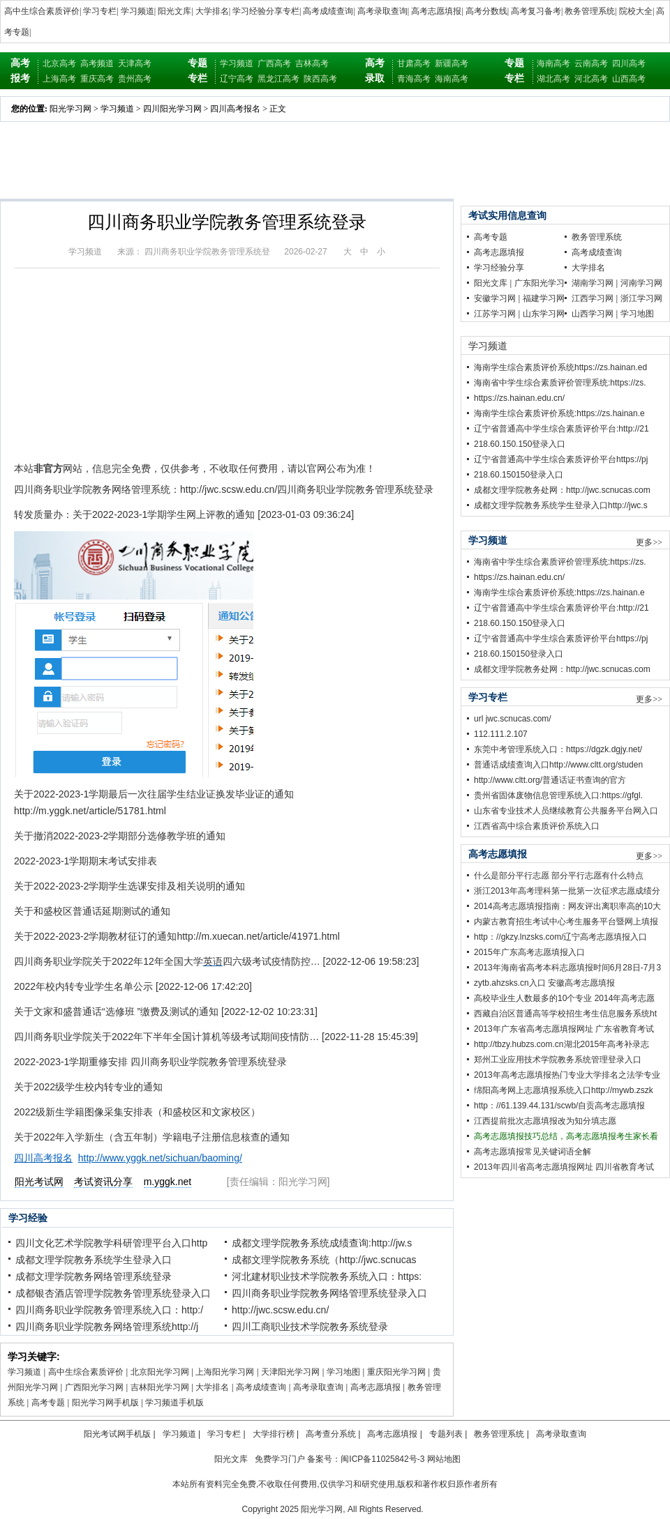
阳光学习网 (70, 109)
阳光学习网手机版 (105, 1402)
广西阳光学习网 (94, 1387)
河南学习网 (641, 283)
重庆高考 (97, 79)
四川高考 (629, 63)
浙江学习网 (641, 298)
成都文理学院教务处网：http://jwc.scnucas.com (562, 490)
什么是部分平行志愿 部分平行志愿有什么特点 (558, 875)
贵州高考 (134, 79)
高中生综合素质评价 (42, 11)
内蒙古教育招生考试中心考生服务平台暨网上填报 (566, 921)
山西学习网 (592, 314)
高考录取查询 (382, 11)
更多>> (649, 542)
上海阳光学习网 (224, 1372)
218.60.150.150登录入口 (519, 444)
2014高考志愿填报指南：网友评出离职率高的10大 (567, 906)
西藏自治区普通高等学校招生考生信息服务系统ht (565, 1013)
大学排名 (212, 11)
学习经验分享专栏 (265, 11)
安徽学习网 (495, 298)
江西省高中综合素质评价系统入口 (537, 826)
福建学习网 (544, 298)
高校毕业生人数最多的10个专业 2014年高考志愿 (564, 998)
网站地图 (444, 1459)
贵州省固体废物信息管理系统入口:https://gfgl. (558, 795)
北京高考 (59, 63)
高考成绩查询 (328, 11)
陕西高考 (320, 79)
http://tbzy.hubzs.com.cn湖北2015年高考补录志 (561, 1044)
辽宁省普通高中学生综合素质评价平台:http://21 (561, 429)
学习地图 (343, 1372)
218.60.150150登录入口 (518, 475)
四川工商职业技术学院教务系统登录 (310, 1326)
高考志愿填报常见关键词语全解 (532, 1152)
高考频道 (97, 63)
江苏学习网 (495, 314)
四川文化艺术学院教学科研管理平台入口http (111, 1243)
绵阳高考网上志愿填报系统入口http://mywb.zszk (563, 1090)
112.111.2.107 (501, 734)
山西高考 (629, 79)
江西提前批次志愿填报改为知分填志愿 (545, 1121)
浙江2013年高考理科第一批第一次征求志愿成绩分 (567, 891)
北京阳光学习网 (160, 1372)
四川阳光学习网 (172, 109)
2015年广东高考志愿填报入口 (529, 952)
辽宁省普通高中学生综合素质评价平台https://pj (561, 459)
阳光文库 (174, 11)
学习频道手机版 (174, 1402)
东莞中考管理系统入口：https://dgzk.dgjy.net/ (558, 749)
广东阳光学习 (539, 283)
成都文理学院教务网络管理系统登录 (93, 1276)
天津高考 (134, 63)
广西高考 (274, 63)
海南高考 (451, 79)
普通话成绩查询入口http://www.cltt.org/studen (558, 765)
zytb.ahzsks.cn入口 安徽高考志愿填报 (544, 983)
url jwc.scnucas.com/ (512, 719)
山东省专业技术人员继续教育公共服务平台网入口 (566, 811)
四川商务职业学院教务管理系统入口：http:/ (109, 1309)
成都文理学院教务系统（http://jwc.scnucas (324, 1259)
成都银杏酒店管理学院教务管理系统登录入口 (113, 1293)
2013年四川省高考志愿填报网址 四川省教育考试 (564, 1167)
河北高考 (591, 79)
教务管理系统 (590, 11)
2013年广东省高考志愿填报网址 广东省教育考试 (564, 1029)
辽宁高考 (236, 79)
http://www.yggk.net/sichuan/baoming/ (160, 1157)
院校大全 (636, 11)
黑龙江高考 (278, 79)
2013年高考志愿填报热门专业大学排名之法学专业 (567, 1075)
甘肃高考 (414, 63)
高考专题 (48, 1402)
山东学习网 (544, 314)
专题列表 (446, 1434)
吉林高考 (312, 63)
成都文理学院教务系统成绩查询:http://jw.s (322, 1243)
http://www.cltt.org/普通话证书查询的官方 (550, 780)
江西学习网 (592, 298)
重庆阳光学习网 (396, 1372)
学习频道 (137, 11)
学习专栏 (100, 11)
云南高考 (591, 63)
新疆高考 (451, 63)
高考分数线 (486, 11)
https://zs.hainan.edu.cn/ (519, 398)
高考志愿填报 (436, 11)
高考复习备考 (536, 11)
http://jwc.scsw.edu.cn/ (280, 1309)
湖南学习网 (592, 283)
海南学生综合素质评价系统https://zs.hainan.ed (560, 367)
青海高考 (414, 79)
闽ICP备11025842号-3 (382, 1459)
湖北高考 (553, 79)
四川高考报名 (235, 109)
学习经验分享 (499, 268)
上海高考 (59, 79)
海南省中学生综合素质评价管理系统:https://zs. (560, 383)
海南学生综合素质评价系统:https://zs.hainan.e (559, 413)
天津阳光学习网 (290, 1372)
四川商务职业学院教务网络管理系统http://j (106, 1326)
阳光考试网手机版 (117, 1434)
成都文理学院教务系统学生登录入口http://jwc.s (561, 505)
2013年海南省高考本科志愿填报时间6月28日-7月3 (567, 967)
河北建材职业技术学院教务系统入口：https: (327, 1276)
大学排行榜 (274, 1434)
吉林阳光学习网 (160, 1387)
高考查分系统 (331, 1434)
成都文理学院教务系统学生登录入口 (93, 1259)
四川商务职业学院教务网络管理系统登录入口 (329, 1293)
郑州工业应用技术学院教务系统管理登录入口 (557, 1059)
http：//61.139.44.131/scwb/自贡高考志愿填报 (559, 1105)
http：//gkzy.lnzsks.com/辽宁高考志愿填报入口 (560, 937)
